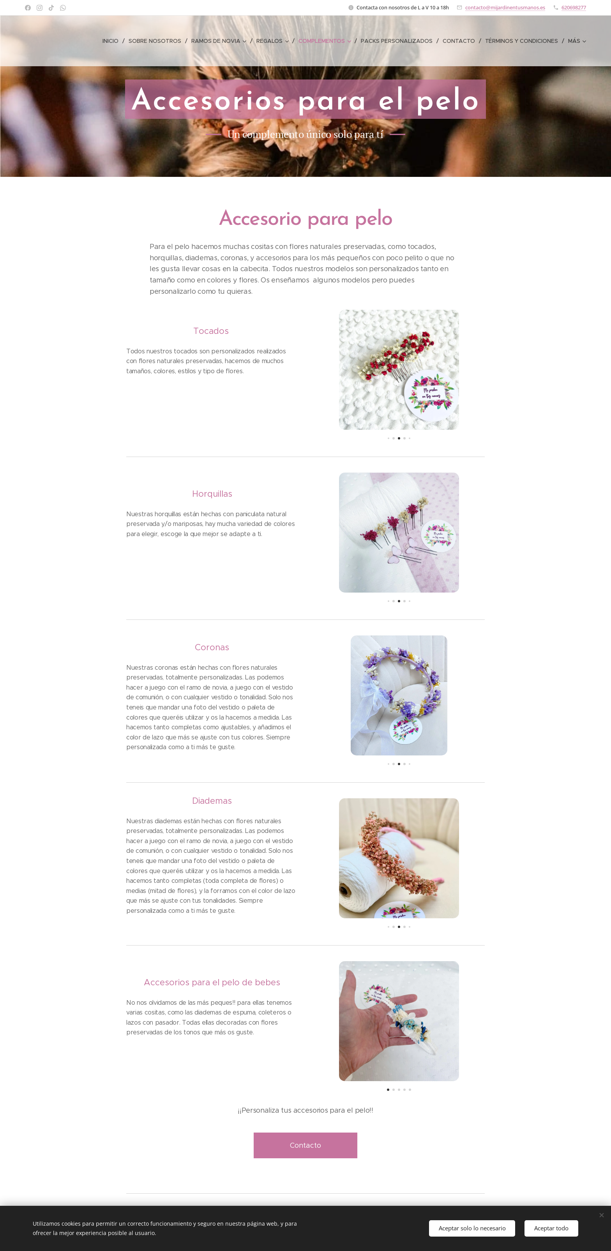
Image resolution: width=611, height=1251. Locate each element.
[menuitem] (115, 41)
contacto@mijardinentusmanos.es (505, 7)
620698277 (574, 7)
